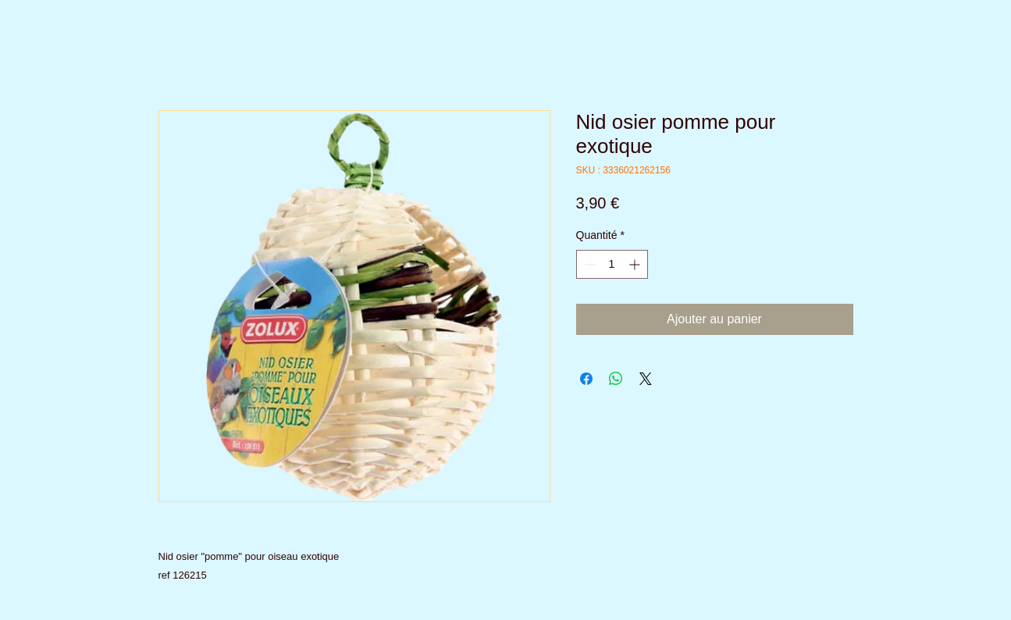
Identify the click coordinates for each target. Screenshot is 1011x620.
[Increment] (636, 264)
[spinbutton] (612, 264)
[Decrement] (588, 264)
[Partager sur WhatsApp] (616, 378)
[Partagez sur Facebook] (586, 378)
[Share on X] (645, 378)
